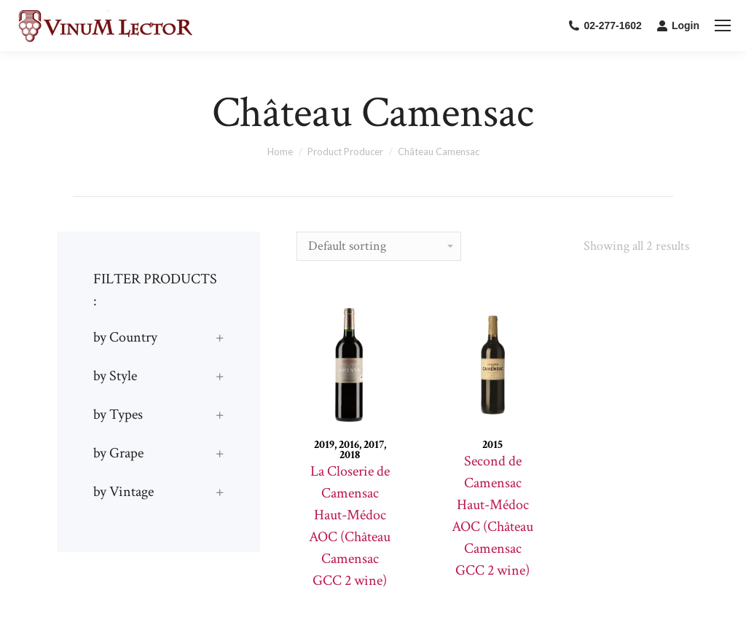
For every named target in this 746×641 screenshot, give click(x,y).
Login (677, 25)
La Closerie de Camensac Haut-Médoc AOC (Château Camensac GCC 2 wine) (349, 526)
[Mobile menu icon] (722, 25)
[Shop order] (379, 246)
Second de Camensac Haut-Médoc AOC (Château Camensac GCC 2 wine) (492, 516)
